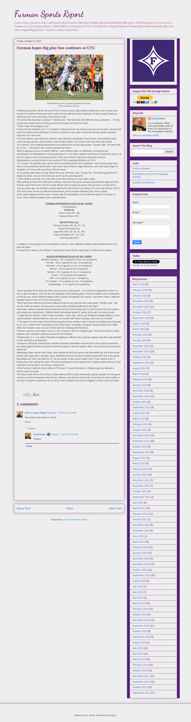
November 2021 (140, 486)
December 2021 (140, 480)
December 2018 (140, 620)
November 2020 (140, 530)
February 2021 (140, 513)
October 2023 (139, 402)
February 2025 (140, 334)
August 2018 (139, 642)
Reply (27, 422)
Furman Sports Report (49, 14)
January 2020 (139, 553)
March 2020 (138, 541)
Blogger (112, 715)
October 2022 (139, 446)
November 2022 (140, 441)
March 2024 (138, 374)
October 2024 (139, 357)
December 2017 (140, 676)
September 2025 (141, 318)
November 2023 (140, 396)
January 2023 (139, 430)
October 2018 (139, 631)
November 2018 (140, 625)
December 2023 (140, 390)
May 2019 (137, 592)
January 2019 (139, 614)
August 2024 (139, 368)
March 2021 (138, 508)
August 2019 (139, 581)
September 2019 (141, 575)
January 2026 (139, 295)
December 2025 (140, 301)
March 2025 (138, 329)
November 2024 (140, 351)
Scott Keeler (39, 434)
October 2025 (139, 312)
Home (69, 508)
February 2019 (140, 609)
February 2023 (140, 424)
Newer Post (23, 508)
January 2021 (139, 519)
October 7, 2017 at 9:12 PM (64, 434)
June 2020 (138, 536)
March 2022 (138, 463)
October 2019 (139, 569)
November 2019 (140, 564)
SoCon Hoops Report (36, 412)
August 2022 (139, 458)
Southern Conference (143, 182)
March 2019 (138, 603)
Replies (32, 428)
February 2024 (140, 379)
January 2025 (139, 340)
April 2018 (137, 653)
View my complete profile (145, 135)
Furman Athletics (141, 168)
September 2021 (141, 497)
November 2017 (140, 681)
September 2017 (141, 692)
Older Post (115, 508)
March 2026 (138, 284)
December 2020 (140, 525)
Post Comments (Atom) (75, 519)
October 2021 (139, 491)
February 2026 (140, 290)
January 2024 (139, 385)
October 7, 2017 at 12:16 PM (62, 412)
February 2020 (140, 547)
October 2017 (139, 687)
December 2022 (140, 435)
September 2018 (141, 637)
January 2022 (139, 474)
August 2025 (139, 323)
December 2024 (140, 346)
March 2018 (138, 659)
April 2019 (137, 597)
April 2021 (137, 502)
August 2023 (139, 413)
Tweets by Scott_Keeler (144, 265)
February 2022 (140, 469)
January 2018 (139, 670)
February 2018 (140, 664)
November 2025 (140, 306)
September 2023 (141, 407)
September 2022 (141, 452)
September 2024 (141, 362)
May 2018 (137, 648)
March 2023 (138, 418)
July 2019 (137, 586)
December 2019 (140, 558)
